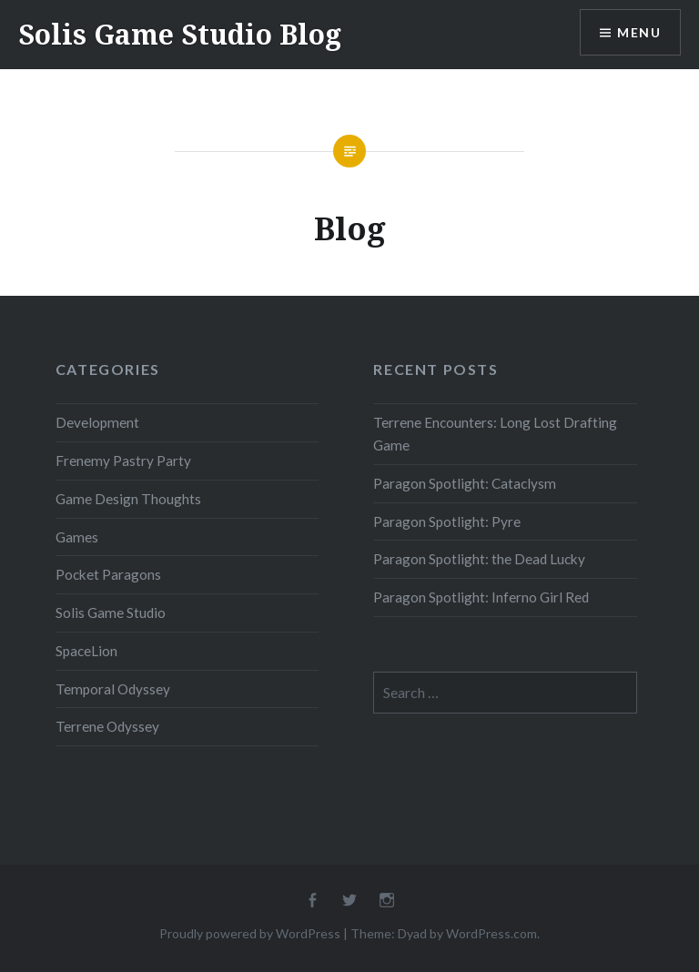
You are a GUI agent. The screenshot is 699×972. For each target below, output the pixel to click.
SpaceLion (86, 651)
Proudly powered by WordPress (249, 933)
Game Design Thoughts (128, 499)
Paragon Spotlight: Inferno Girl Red (481, 597)
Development (97, 422)
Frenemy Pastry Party (123, 460)
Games (77, 537)
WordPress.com (491, 933)
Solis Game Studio (111, 612)
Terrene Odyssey (107, 726)
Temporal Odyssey (113, 689)
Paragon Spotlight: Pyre (447, 521)
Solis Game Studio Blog (179, 34)
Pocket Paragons (108, 574)
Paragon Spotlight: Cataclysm (464, 483)
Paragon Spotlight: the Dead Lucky (479, 559)
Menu (639, 32)
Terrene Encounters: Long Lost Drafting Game (495, 433)
